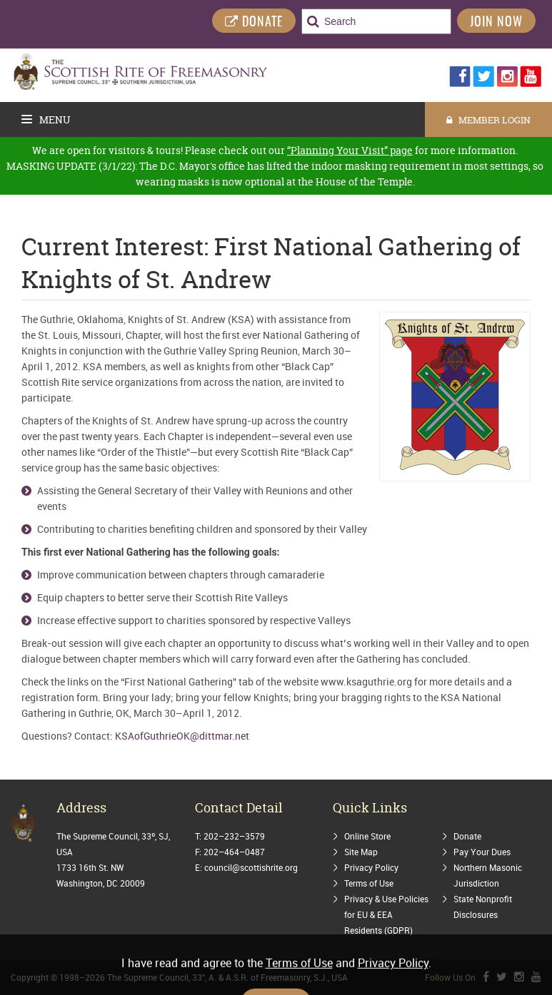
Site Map (361, 851)
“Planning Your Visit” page (350, 150)
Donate (467, 836)
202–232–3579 (234, 836)
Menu (46, 119)
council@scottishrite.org (251, 867)
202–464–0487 (234, 851)
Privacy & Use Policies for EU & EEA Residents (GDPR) (386, 914)
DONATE (254, 22)
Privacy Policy (371, 867)
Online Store (367, 836)
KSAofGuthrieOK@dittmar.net (182, 736)
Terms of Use (368, 883)
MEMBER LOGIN (488, 119)
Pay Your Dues (482, 851)
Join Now (496, 22)
